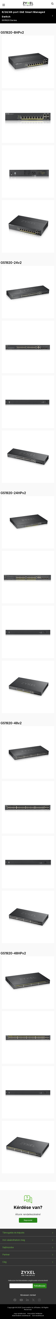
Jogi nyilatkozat (20, 1313)
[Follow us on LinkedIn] (27, 1300)
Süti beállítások (38, 1315)
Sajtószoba (8, 1247)
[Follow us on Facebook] (14, 1300)
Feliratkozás (39, 1286)
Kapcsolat (28, 1220)
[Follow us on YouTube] (21, 1300)
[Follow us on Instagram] (39, 1300)
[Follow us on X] (33, 1300)
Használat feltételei (34, 1313)
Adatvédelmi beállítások (21, 1315)
